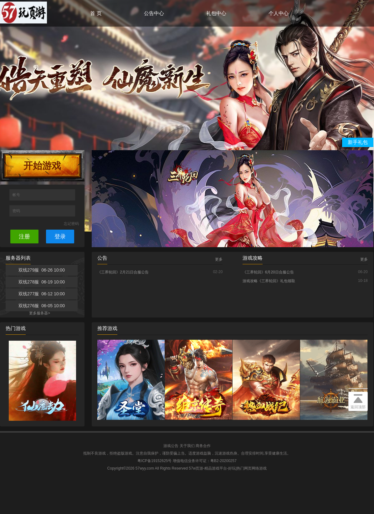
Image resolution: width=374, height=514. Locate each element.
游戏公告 (170, 446)
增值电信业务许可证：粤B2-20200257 (205, 461)
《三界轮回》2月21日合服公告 (123, 272)
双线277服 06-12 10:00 (41, 293)
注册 (24, 236)
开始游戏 (42, 165)
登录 (60, 236)
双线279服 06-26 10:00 (41, 269)
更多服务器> (39, 313)
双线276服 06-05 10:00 (41, 305)
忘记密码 (71, 223)
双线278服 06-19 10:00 (41, 281)
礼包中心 (216, 13)
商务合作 (203, 446)
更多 (219, 259)
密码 (17, 211)
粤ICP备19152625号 (154, 461)
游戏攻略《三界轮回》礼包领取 (269, 281)
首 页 (95, 13)
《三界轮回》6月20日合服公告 (268, 272)
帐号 (17, 195)
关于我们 (187, 446)
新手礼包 (358, 142)
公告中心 (154, 13)
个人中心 (279, 13)
